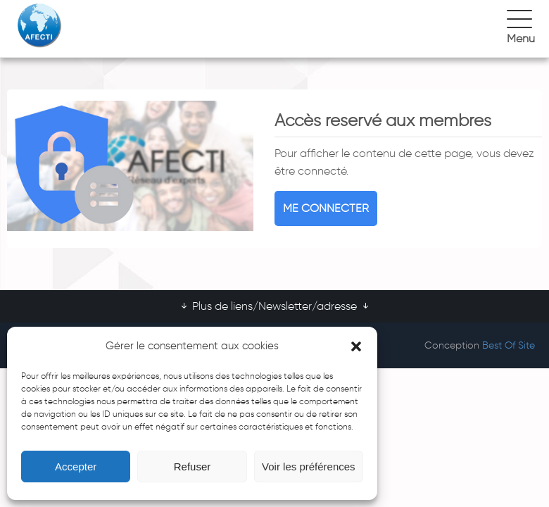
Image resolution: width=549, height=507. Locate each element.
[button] (356, 346)
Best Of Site (508, 345)
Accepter (75, 466)
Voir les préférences (308, 466)
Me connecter (326, 208)
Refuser (192, 466)
